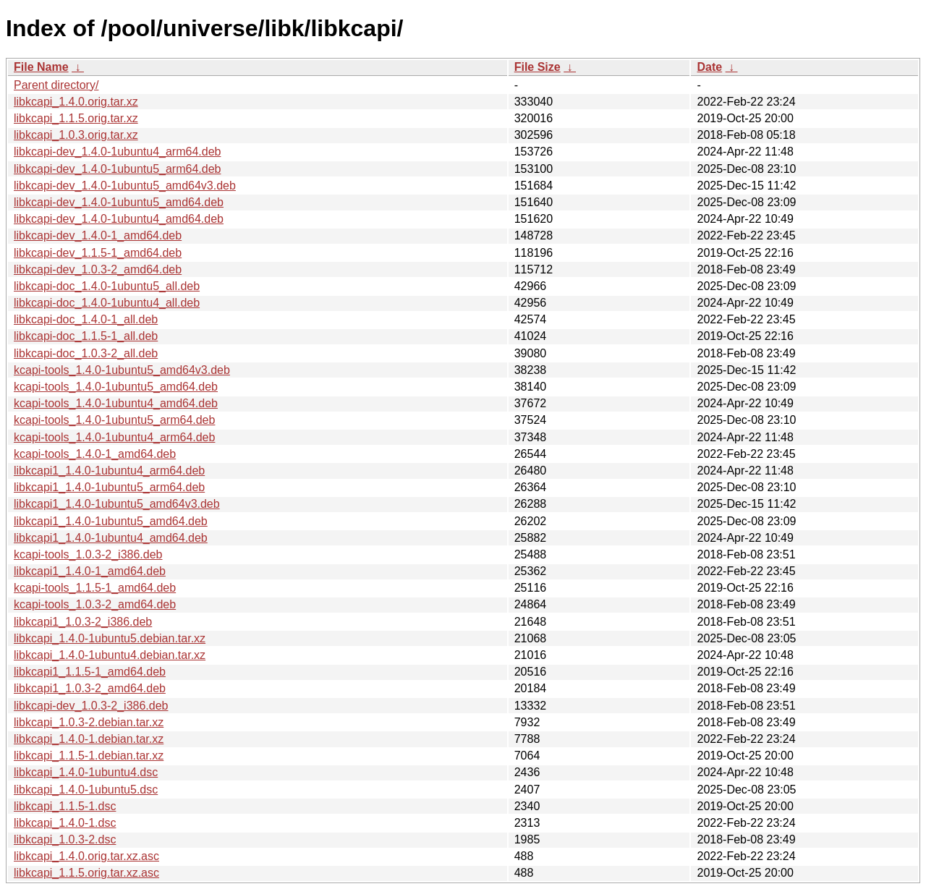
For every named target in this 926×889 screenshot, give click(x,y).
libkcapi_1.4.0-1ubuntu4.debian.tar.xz (109, 655)
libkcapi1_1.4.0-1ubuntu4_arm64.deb (109, 470)
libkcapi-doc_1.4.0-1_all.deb (86, 319)
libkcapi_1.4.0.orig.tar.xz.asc (86, 856)
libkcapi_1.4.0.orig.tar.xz (76, 101)
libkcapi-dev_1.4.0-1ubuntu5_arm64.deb (117, 169)
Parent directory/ (56, 85)
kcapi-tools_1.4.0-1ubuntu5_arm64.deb (114, 420)
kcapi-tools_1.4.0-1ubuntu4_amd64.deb (116, 403)
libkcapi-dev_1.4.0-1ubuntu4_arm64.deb (117, 151)
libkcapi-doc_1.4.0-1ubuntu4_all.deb (107, 303)
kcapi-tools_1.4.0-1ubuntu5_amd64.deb (116, 386)
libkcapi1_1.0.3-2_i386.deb (83, 622)
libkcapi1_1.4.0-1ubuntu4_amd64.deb (111, 538)
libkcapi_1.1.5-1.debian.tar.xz (88, 755)
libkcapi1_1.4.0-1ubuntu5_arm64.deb (109, 487)
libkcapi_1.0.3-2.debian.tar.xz (88, 722)
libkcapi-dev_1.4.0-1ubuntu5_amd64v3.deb (125, 185)
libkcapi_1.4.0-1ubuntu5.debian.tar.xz (109, 638)
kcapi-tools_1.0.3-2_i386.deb (88, 554)
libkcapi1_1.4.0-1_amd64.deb (90, 571)
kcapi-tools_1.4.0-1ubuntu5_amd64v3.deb (122, 370)
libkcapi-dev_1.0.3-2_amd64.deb (98, 269)
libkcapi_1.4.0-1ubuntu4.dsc (86, 772)
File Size (537, 67)
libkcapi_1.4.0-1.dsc (65, 823)
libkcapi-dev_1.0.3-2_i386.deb (91, 705)
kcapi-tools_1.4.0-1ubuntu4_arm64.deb (114, 437)
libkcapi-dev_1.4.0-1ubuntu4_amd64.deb (119, 219)
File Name (41, 67)
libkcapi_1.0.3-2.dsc (65, 839)
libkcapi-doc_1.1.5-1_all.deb (86, 336)
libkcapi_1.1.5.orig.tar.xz (76, 118)
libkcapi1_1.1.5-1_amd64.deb (90, 671)
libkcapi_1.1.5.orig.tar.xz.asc (86, 873)
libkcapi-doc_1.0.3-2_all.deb (86, 353)
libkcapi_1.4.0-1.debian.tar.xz (88, 739)
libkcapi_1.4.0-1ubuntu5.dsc (86, 789)
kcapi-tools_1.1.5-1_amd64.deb (95, 588)
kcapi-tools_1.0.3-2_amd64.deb (95, 604)
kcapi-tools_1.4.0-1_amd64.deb (95, 454)
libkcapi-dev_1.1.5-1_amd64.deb (98, 253)
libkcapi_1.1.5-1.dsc (65, 806)
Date (709, 67)
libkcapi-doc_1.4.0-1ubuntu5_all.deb (107, 286)
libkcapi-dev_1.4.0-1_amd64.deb (98, 235)
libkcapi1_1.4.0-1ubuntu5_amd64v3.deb (117, 504)
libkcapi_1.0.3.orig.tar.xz (76, 135)
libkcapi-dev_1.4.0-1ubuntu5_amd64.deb (119, 202)
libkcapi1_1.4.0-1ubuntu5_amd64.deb (111, 521)
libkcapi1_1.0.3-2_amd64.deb (90, 688)
